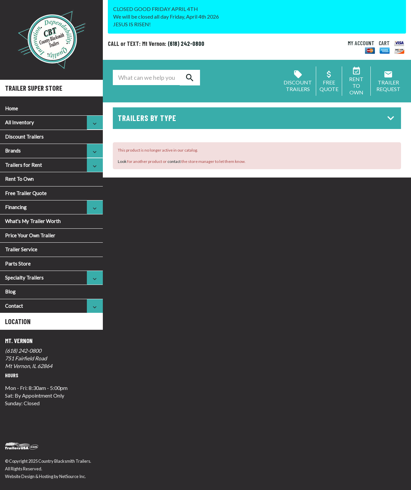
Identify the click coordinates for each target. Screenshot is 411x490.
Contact (14, 306)
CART (384, 43)
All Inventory (19, 122)
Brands (13, 151)
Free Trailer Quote (26, 193)
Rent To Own (19, 179)
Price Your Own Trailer (30, 235)
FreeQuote (328, 82)
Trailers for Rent (23, 165)
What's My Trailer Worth (33, 221)
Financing (16, 207)
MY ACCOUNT (361, 43)
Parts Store (18, 264)
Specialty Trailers (24, 278)
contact (174, 161)
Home (11, 108)
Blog (10, 292)
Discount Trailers (24, 137)
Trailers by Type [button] (258, 117)
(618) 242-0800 (23, 350)
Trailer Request (388, 82)
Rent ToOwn (356, 82)
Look (122, 161)
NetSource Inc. (72, 476)
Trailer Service (21, 249)
